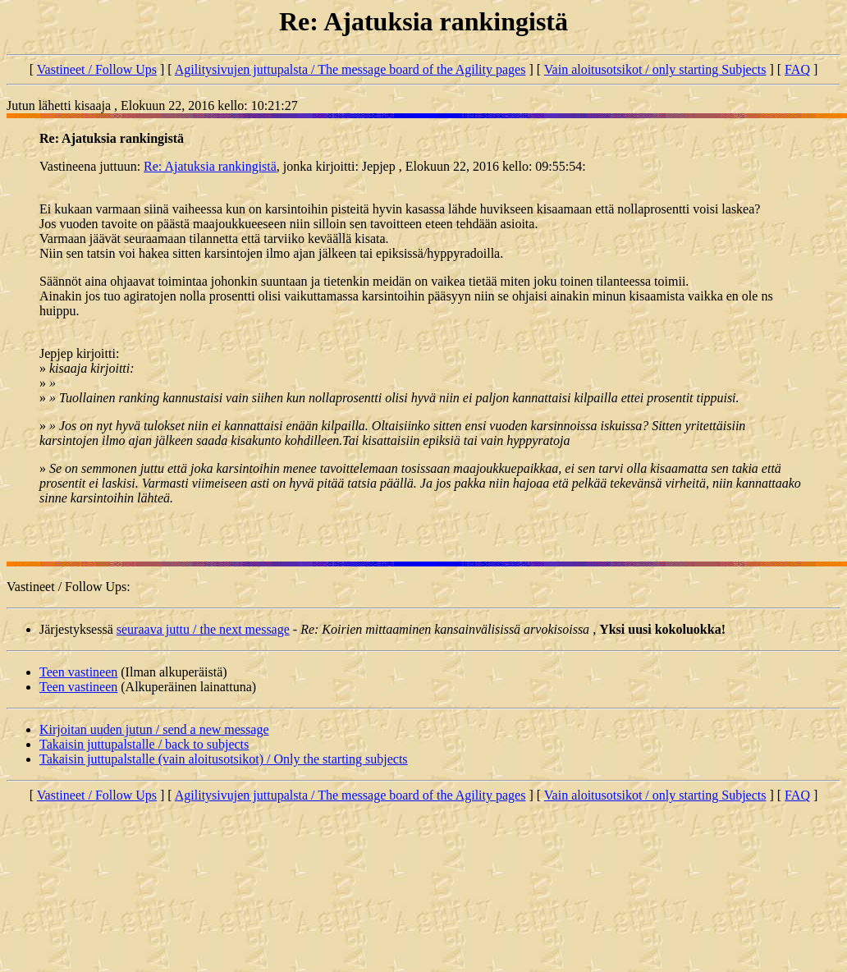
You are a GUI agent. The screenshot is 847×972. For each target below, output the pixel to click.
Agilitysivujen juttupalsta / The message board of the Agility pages (350, 69)
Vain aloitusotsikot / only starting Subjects (655, 69)
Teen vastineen (78, 672)
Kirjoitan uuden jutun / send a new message (154, 729)
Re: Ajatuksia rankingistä (210, 166)
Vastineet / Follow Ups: (68, 587)
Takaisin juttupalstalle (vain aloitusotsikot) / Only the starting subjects (223, 759)
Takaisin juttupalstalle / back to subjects (144, 744)
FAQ (797, 69)
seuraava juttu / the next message (203, 629)
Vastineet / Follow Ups (97, 69)
